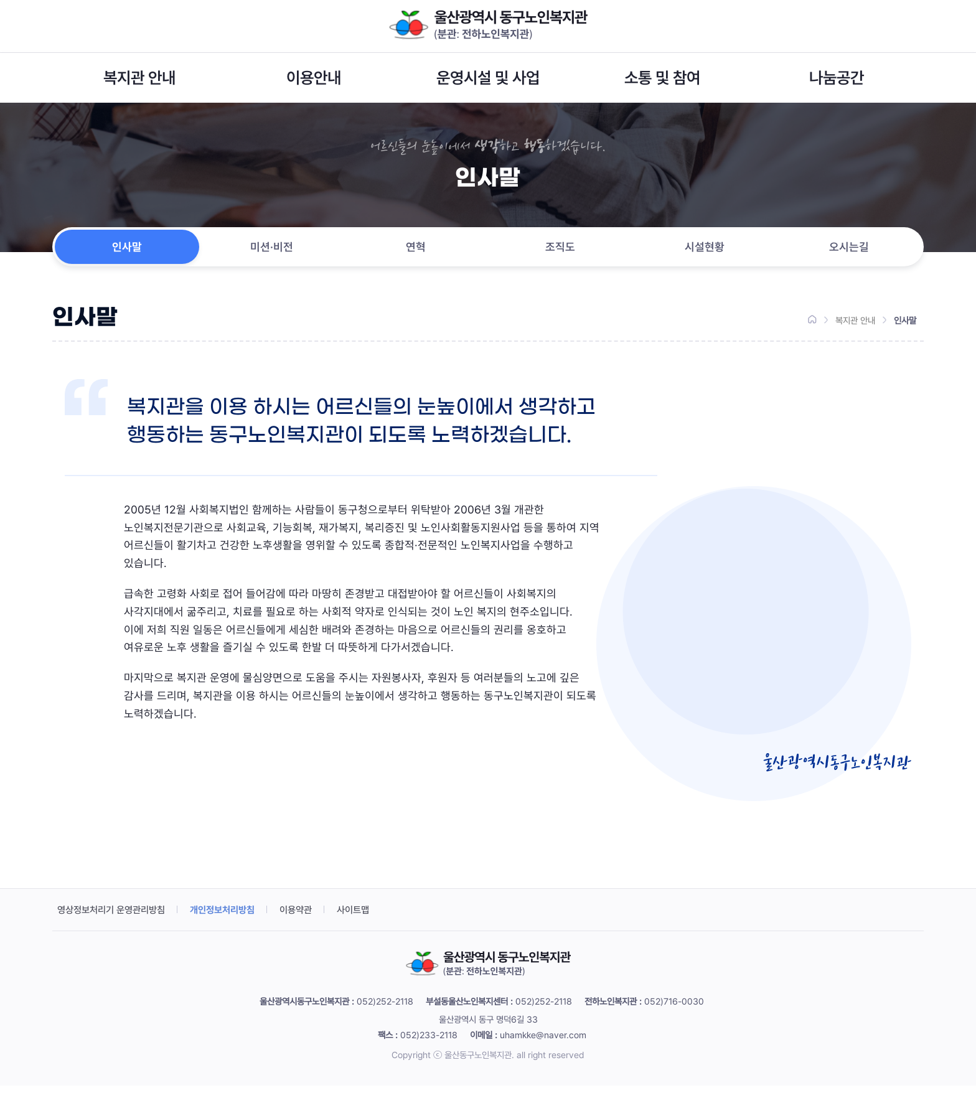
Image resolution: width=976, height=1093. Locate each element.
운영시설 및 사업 (488, 77)
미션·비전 (271, 250)
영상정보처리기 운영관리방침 (115, 917)
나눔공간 (836, 77)
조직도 (560, 250)
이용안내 (313, 77)
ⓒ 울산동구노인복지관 (472, 1062)
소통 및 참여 (662, 77)
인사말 (127, 250)
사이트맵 (369, 917)
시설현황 (705, 250)
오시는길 (849, 250)
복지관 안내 (139, 77)
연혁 (416, 250)
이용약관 (310, 917)
